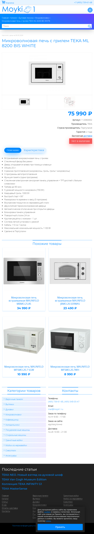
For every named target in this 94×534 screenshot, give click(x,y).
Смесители (11, 450)
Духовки (9, 409)
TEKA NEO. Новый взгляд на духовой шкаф (32, 474)
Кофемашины (12, 419)
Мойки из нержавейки (16, 445)
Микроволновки (13, 414)
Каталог (5, 498)
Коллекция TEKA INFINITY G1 (22, 484)
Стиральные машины (16, 435)
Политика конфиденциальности (25, 526)
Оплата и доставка (10, 508)
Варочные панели (14, 399)
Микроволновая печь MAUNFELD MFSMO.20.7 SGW (24, 368)
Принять (60, 527)
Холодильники (12, 424)
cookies (47, 512)
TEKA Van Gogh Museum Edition (24, 479)
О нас (4, 505)
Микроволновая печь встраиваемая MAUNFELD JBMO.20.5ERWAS (70, 300)
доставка (87, 135)
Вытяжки (10, 404)
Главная (5, 495)
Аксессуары (11, 455)
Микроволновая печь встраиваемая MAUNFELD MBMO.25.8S (24, 300)
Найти (89, 26)
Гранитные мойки (14, 440)
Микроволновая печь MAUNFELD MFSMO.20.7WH (70, 368)
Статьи (5, 502)
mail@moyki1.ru (55, 409)
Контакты (6, 511)
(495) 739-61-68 (55, 401)
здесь (48, 521)
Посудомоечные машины (18, 429)
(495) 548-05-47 (71, 401)
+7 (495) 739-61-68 (83, 2)
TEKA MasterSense (14, 488)
